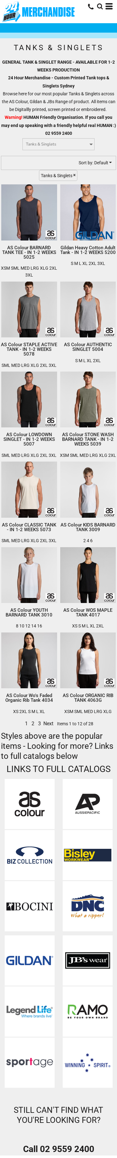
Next (48, 724)
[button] (30, 804)
